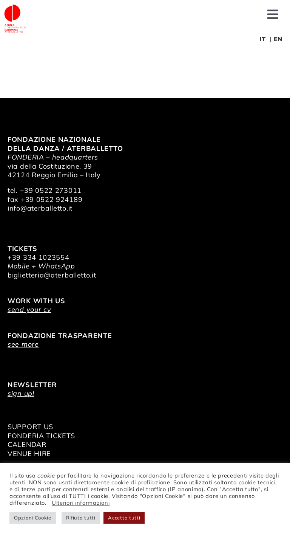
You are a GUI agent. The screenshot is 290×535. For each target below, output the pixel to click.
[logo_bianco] (15, 7)
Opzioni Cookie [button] (32, 518)
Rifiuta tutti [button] (81, 518)
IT (262, 39)
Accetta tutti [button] (124, 518)
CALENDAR (27, 444)
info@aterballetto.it (40, 208)
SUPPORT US (30, 426)
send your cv (29, 309)
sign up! (21, 393)
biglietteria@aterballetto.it (52, 275)
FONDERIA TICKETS (41, 435)
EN (278, 39)
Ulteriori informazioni (81, 502)
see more (23, 344)
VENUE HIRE (29, 453)
